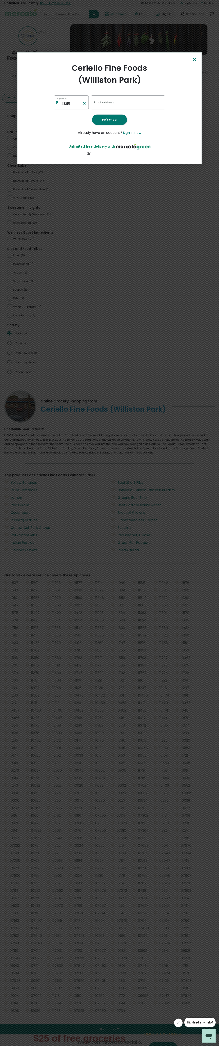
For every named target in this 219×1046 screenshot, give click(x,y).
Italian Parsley (19, 369)
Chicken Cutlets (20, 377)
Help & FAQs (189, 3)
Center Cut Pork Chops (27, 354)
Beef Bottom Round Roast (136, 332)
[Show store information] (27, 35)
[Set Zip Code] (192, 14)
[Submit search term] (94, 14)
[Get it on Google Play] (198, 930)
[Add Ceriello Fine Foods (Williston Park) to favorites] (42, 33)
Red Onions (17, 332)
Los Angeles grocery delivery (77, 978)
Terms (136, 951)
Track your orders (142, 933)
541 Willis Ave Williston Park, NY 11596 (28, 76)
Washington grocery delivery (78, 1026)
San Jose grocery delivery (76, 1014)
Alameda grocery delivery (76, 924)
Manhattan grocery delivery (77, 984)
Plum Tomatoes (20, 317)
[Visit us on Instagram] (198, 919)
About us (112, 952)
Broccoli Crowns (128, 339)
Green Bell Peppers (130, 369)
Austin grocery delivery (74, 930)
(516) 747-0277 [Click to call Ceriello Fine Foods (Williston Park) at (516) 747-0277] (28, 79)
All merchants (115, 916)
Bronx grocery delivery (74, 942)
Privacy (137, 945)
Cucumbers (17, 339)
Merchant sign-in (117, 946)
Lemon (13, 324)
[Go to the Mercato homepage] (21, 14)
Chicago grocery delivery (75, 966)
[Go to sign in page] (164, 14)
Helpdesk (138, 939)
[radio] (30, 140)
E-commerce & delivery (115, 924)
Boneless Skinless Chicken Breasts (143, 317)
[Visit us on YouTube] (208, 919)
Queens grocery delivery (75, 996)
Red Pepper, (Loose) (131, 362)
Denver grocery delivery (75, 972)
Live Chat (208, 3)
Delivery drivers (115, 931)
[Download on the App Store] (173, 930)
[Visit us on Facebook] (166, 919)
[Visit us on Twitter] (177, 919)
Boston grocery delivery (74, 936)
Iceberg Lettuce (21, 347)
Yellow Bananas (20, 309)
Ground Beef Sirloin (130, 324)
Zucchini (121, 354)
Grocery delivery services (116, 939)
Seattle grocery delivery (75, 1020)
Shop (14, 98)
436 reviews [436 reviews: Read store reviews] (28, 73)
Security (137, 963)
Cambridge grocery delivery (77, 960)
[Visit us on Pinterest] (187, 919)
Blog (135, 957)
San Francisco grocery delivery (79, 1008)
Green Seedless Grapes (134, 347)
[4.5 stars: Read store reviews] (28, 68)
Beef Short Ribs (127, 309)
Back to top (109, 856)
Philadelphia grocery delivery (78, 990)
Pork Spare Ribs (20, 362)
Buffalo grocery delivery (74, 954)
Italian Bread (125, 377)
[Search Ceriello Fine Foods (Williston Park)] (69, 14)
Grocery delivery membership (142, 925)
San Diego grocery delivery (76, 1002)
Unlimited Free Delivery (37, 3)
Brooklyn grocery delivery (75, 948)
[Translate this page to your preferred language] (141, 14)
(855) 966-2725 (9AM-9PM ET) (157, 3)
